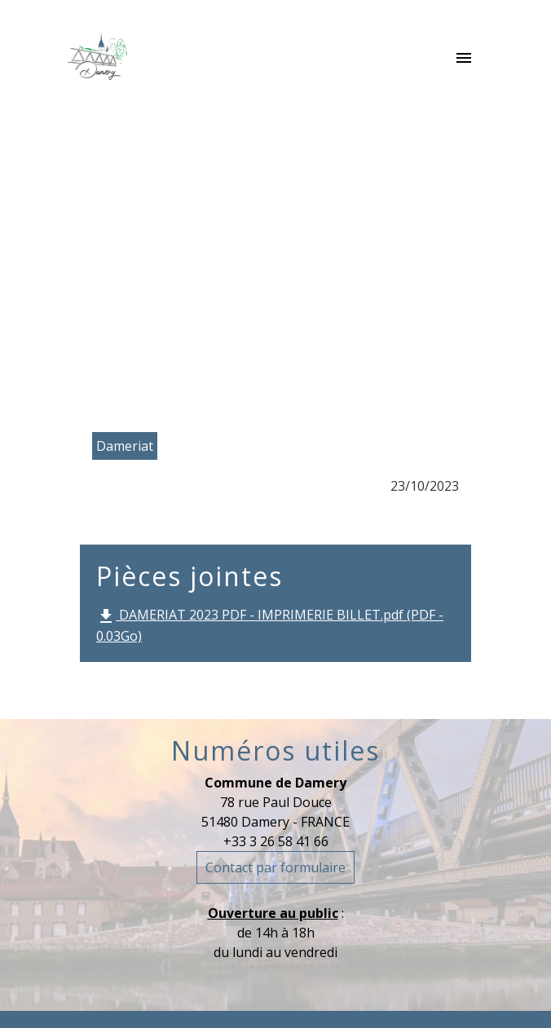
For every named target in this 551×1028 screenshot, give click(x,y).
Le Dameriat (329, 255)
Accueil (107, 255)
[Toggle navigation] (463, 58)
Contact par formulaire (275, 867)
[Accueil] (97, 58)
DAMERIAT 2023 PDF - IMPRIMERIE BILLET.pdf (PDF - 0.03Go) (269, 625)
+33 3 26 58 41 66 (275, 841)
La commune (209, 255)
